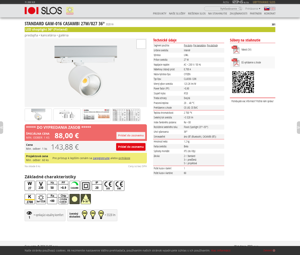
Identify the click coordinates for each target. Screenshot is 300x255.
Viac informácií (220, 250)
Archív (226, 2)
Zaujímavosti (238, 13)
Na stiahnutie (217, 13)
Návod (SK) (246, 49)
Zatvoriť (267, 250)
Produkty (159, 13)
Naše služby (177, 13)
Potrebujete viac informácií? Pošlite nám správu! (252, 101)
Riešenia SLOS (197, 13)
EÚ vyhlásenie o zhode (251, 62)
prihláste (124, 158)
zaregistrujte (101, 158)
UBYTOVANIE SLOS (264, 2)
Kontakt (270, 13)
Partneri (256, 13)
